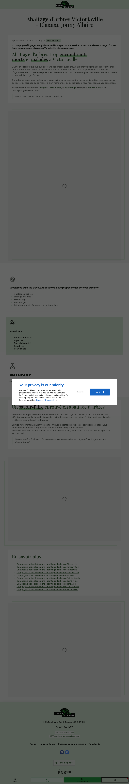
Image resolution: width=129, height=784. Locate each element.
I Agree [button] (100, 392)
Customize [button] (80, 392)
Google (39, 400)
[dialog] (64, 392)
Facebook (49, 400)
